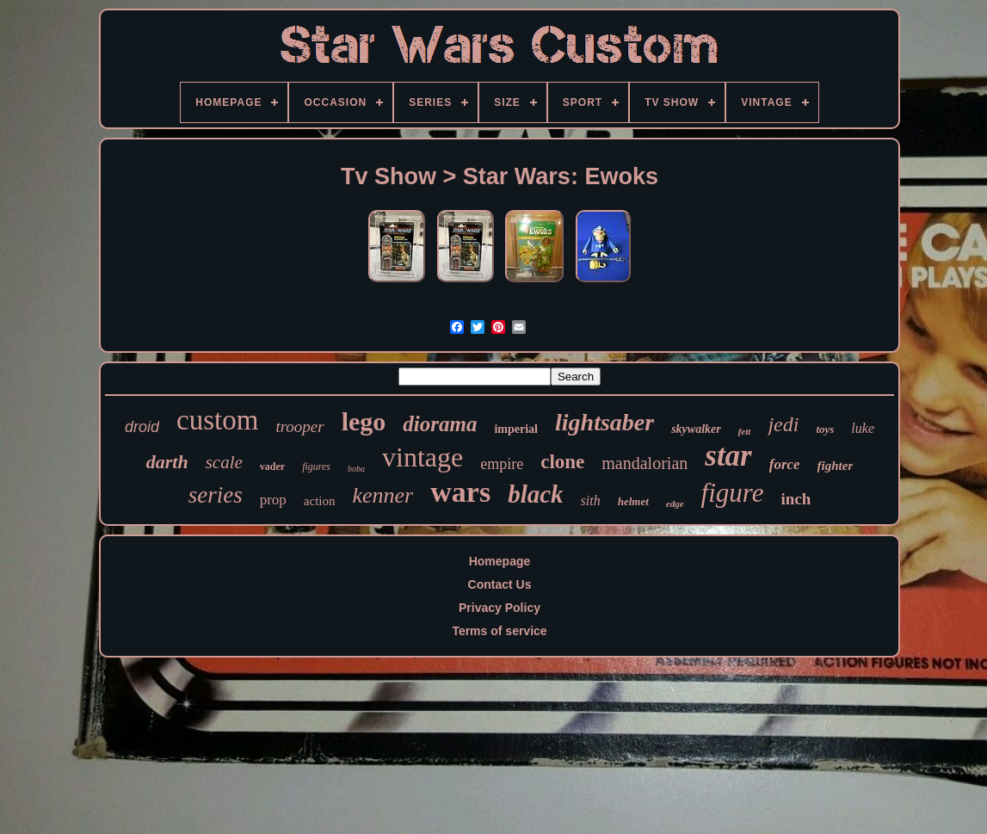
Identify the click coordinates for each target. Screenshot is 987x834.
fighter (835, 466)
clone (562, 462)
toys (825, 429)
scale (224, 462)
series (215, 495)
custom (217, 420)
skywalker (696, 429)
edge (675, 503)
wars (460, 492)
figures (316, 466)
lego (364, 421)
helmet (633, 501)
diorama (440, 424)
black (535, 494)
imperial (516, 429)
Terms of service (499, 631)
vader (272, 466)
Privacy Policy (499, 608)
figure (732, 493)
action (320, 501)
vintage (422, 457)
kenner (382, 495)
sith (591, 500)
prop (273, 499)
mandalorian (644, 463)
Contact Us (500, 584)
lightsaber (604, 422)
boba (356, 468)
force (784, 464)
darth (167, 462)
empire (501, 464)
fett (744, 431)
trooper (299, 426)
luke (862, 428)
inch (795, 499)
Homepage (500, 561)
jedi (783, 424)
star (728, 456)
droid (142, 427)
